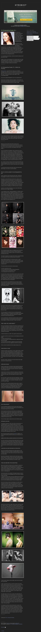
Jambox (15, 433)
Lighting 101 (17, 623)
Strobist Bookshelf (29, 34)
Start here (8, 623)
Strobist (21, 5)
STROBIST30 (22, 26)
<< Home (2, 630)
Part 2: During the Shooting (9, 617)
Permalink (2, 627)
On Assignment (33, 31)
